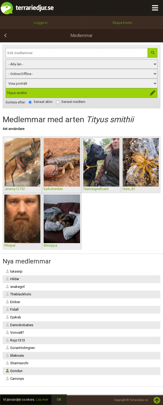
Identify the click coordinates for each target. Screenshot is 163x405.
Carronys (14, 379)
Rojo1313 (15, 340)
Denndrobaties (19, 325)
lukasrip (13, 271)
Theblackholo (18, 294)
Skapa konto (122, 23)
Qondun (13, 371)
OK (59, 399)
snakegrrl (15, 287)
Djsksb (13, 317)
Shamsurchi (16, 363)
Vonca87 (14, 332)
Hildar (12, 279)
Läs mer (42, 399)
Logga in (40, 23)
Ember (12, 302)
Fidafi (12, 309)
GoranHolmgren (20, 348)
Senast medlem (70, 102)
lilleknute (14, 356)
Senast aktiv (40, 102)
